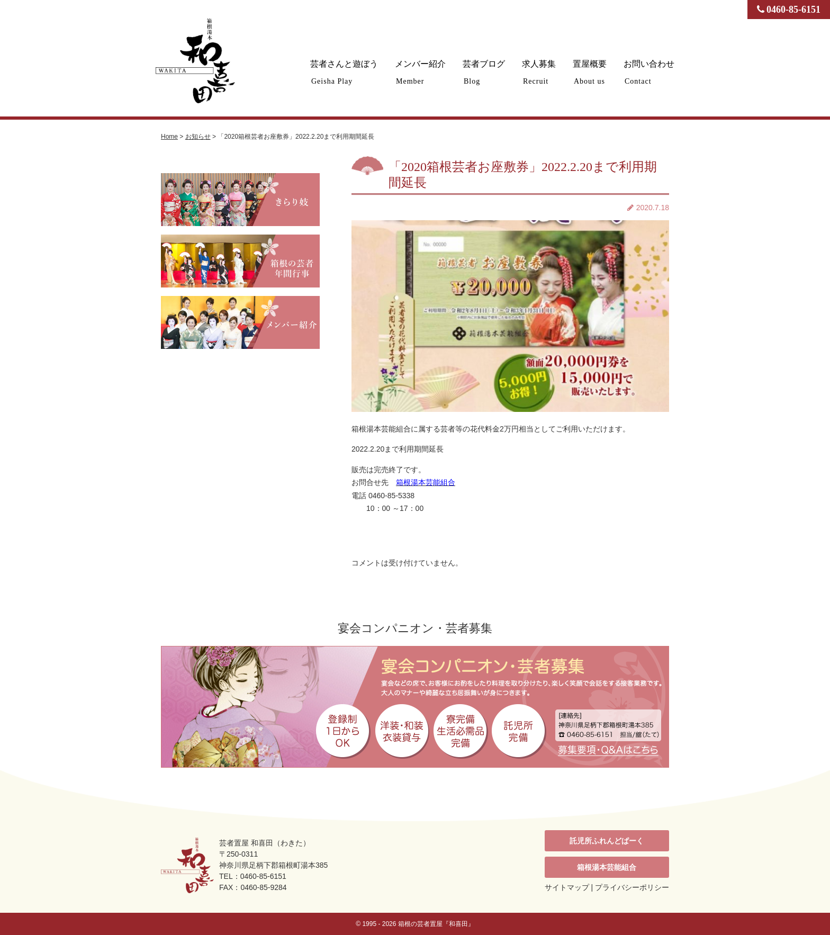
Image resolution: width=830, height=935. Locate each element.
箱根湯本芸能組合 (606, 867)
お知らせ (198, 136)
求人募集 (539, 72)
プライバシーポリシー (632, 887)
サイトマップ (567, 887)
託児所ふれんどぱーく (607, 841)
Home (169, 136)
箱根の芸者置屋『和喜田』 (436, 924)
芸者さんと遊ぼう (344, 72)
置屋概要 (590, 72)
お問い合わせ (649, 72)
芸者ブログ (484, 72)
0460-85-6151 (789, 9)
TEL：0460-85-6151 (252, 876)
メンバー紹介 (420, 72)
